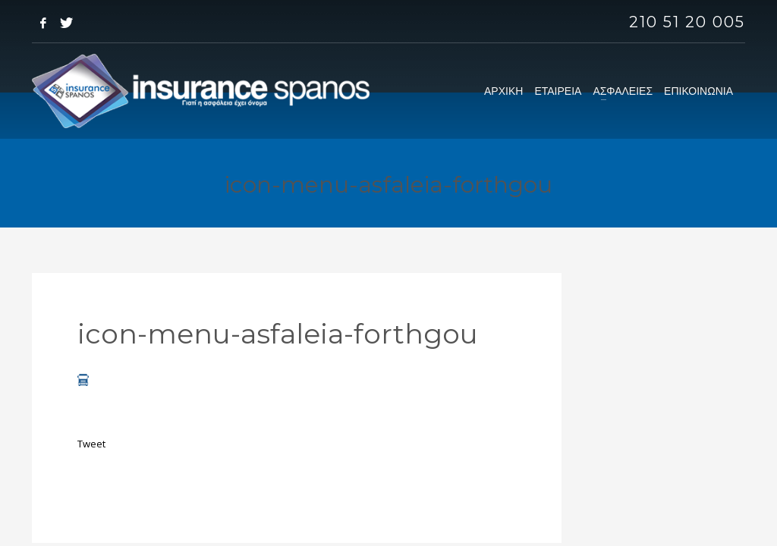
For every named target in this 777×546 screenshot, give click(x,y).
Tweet (91, 443)
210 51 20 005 (687, 22)
